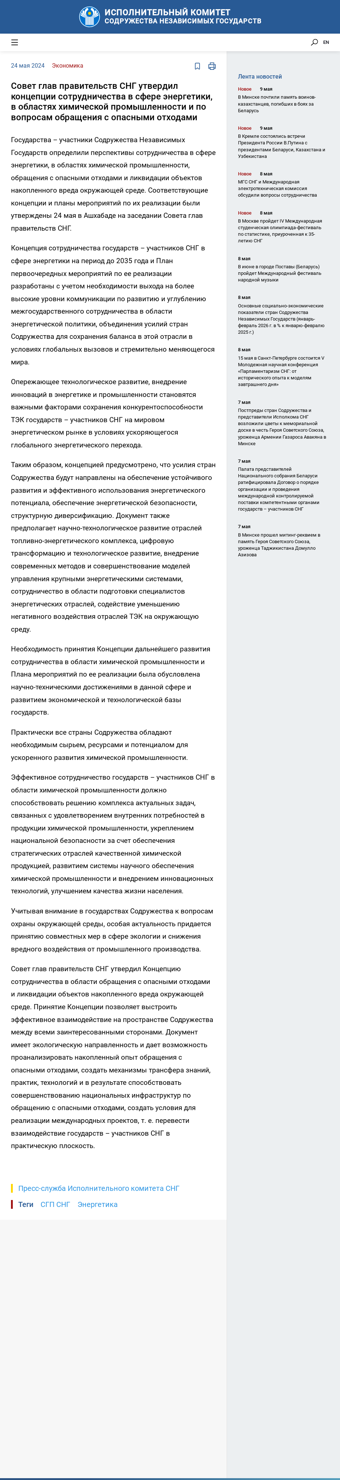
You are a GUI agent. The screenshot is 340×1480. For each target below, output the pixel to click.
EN (326, 42)
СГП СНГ (55, 1204)
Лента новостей (260, 76)
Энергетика (98, 1204)
